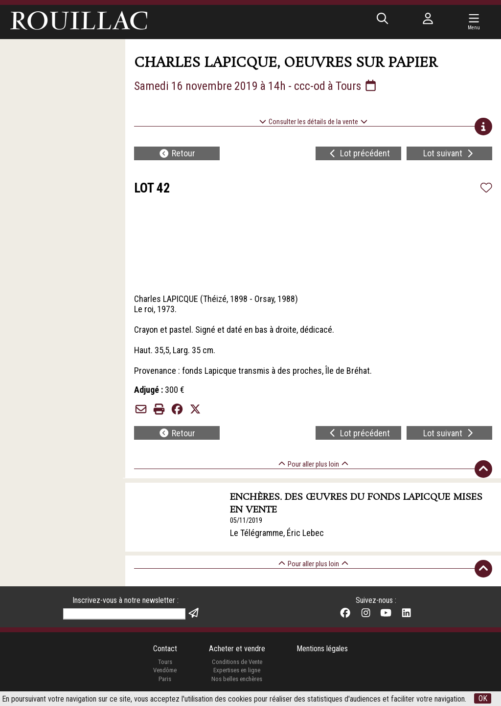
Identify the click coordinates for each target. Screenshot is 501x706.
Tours (165, 662)
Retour (177, 154)
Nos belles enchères (236, 680)
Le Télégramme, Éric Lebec (277, 533)
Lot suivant (449, 154)
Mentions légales (322, 649)
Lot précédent (358, 154)
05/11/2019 (246, 521)
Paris (165, 680)
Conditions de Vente (237, 662)
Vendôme (165, 671)
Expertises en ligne (236, 671)
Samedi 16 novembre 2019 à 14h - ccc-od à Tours (256, 86)
